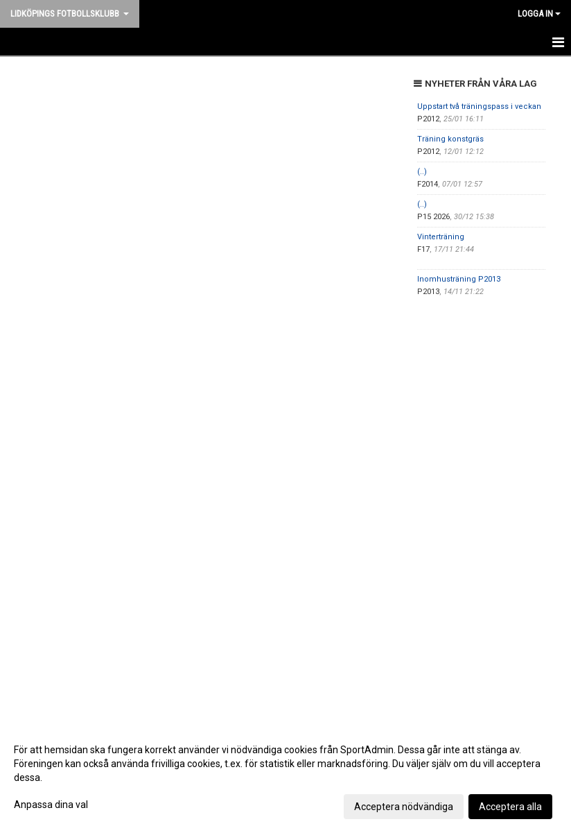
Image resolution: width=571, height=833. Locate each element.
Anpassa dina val (51, 804)
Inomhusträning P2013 (458, 279)
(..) (422, 171)
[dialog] (285, 777)
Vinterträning (440, 236)
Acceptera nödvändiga (403, 806)
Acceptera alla (510, 806)
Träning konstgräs (450, 139)
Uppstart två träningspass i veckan (479, 106)
